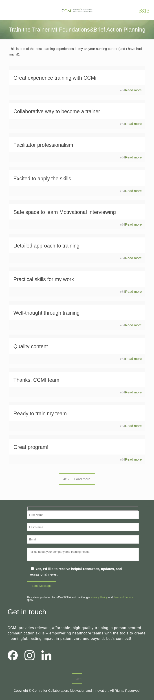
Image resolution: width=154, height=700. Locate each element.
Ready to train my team (40, 413)
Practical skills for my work (43, 279)
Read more (133, 90)
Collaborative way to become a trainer (56, 111)
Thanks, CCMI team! (37, 380)
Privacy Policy (99, 597)
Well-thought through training (46, 313)
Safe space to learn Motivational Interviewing (64, 212)
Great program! (30, 447)
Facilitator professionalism (43, 145)
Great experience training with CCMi (54, 78)
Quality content (30, 346)
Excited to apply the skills (42, 178)
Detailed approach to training (46, 246)
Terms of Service (123, 597)
